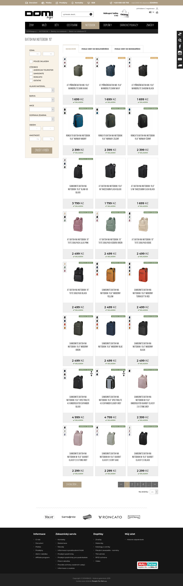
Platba (46, 3)
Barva (32, 96)
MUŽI (44, 25)
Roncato (38, 77)
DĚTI (57, 25)
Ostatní (37, 80)
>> (155, 484)
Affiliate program (43, 557)
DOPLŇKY (107, 25)
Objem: (32, 125)
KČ (150, 12)
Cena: (32, 50)
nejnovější (71, 49)
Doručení (31, 3)
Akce (31, 105)
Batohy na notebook (59, 31)
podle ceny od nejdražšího (127, 49)
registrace (150, 8)
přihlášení (141, 8)
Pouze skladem (41, 61)
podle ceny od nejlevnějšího (95, 49)
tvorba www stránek (91, 581)
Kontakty (77, 3)
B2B (91, 3)
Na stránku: (143, 492)
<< (121, 484)
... (148, 484)
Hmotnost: (34, 135)
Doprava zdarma (37, 115)
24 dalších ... (72, 484)
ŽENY (31, 25)
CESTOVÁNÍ (72, 25)
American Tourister (43, 70)
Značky (150, 25)
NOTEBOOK (90, 25)
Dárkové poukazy (129, 25)
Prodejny (61, 3)
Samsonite (39, 73)
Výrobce (33, 67)
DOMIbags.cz (31, 31)
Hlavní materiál (37, 86)
